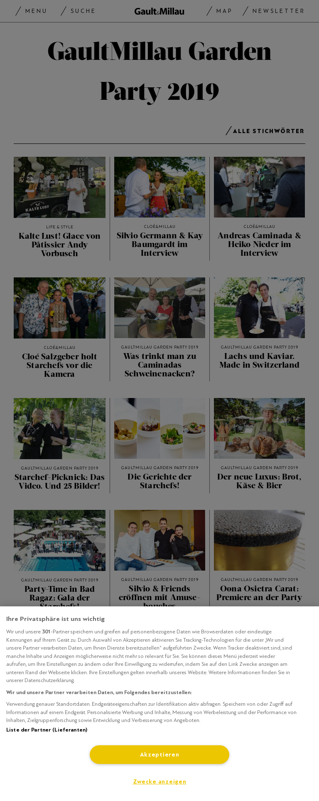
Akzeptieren (159, 754)
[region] (159, 703)
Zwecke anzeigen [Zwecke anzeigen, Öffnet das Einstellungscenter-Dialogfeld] (159, 781)
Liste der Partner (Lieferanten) (46, 730)
